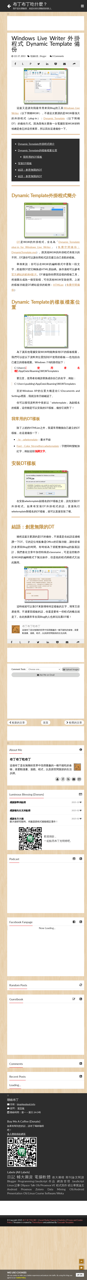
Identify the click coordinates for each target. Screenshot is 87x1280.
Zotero (39, 1189)
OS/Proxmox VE (45, 1185)
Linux (10, 1185)
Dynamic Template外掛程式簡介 (36, 143)
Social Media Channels (48, 1220)
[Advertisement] (46, 23)
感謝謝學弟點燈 (18, 802)
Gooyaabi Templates (65, 1222)
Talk (32, 1185)
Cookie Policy (21, 1278)
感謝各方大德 (17, 818)
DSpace (25, 1185)
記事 (17, 1185)
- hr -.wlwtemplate (27, 439)
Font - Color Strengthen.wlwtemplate (38, 446)
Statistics (62, 1220)
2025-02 (77, 810)
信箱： (21, 1104)
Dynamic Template (54, 118)
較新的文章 (17, 722)
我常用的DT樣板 (32, 156)
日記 (11, 1177)
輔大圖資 (25, 1177)
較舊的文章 (74, 722)
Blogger (43, 56)
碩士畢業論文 (76, 1185)
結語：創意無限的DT (30, 169)
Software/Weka (54, 1193)
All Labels (23, 1172)
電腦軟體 (34, 56)
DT (18, 241)
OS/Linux (29, 1193)
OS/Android (76, 1189)
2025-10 (77, 802)
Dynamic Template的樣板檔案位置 (37, 150)
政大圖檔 (58, 1177)
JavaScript (78, 1181)
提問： (15, 1108)
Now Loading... (47, 928)
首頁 (45, 722)
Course (39, 1193)
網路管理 (64, 1181)
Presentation (15, 1193)
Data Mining (57, 1189)
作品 (52, 1181)
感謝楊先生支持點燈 (20, 810)
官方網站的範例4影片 (24, 274)
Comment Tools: (18, 669)
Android (12, 1189)
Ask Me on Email (45, 675)
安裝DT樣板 (25, 163)
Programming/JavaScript (32, 1181)
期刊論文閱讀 (75, 1177)
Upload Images (71, 669)
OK (80, 1275)
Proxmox (26, 1189)
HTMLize (58, 284)
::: (8, 13)
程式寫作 (61, 1185)
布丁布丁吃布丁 (31, 626)
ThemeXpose (37, 1222)
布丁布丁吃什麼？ (30, 3)
